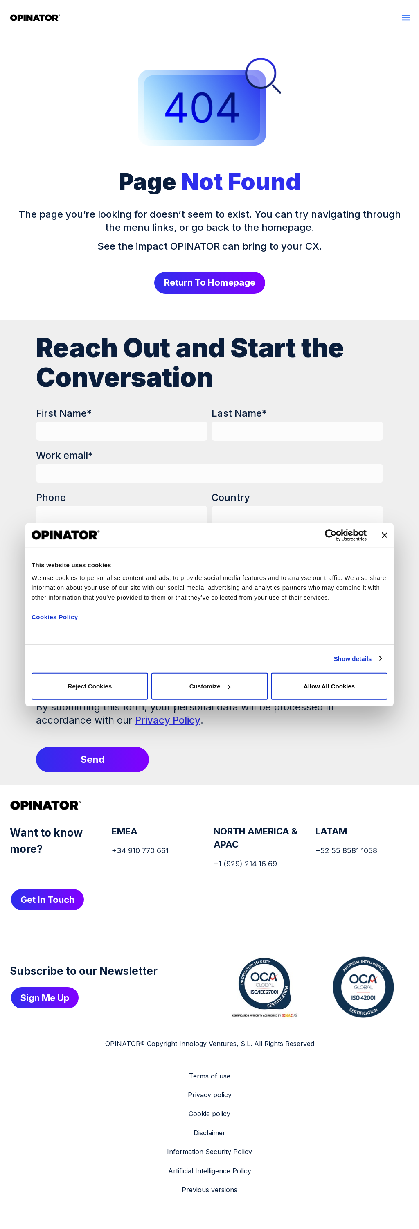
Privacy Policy (167, 721)
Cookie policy (209, 1114)
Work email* (64, 456)
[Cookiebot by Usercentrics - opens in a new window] (331, 535)
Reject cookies (90, 686)
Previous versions (209, 1190)
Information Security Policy (209, 1152)
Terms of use (209, 1077)
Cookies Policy (55, 616)
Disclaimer (209, 1134)
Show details (353, 658)
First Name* (64, 414)
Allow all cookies (329, 686)
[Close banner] (384, 535)
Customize (209, 686)
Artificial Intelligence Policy (209, 1172)
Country (231, 498)
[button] (405, 17)
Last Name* (239, 414)
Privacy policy (210, 1095)
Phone (51, 498)
